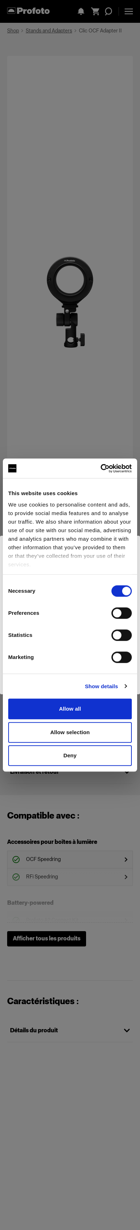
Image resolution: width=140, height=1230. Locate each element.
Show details (101, 686)
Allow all (70, 709)
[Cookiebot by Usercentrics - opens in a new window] (101, 468)
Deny (69, 755)
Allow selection (70, 732)
